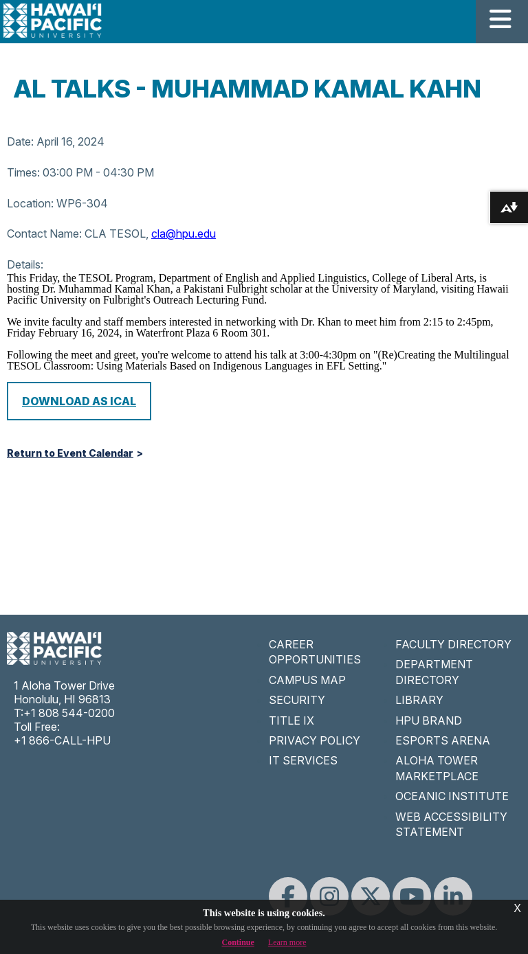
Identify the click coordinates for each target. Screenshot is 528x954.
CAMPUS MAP (307, 680)
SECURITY (297, 700)
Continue (238, 942)
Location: (30, 203)
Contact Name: (44, 233)
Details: (25, 264)
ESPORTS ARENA (442, 740)
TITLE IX (291, 720)
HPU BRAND (428, 720)
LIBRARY (419, 700)
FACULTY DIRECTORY (453, 644)
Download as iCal (79, 401)
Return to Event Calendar (70, 453)
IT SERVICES (303, 760)
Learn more (287, 942)
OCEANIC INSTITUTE (452, 796)
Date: (20, 141)
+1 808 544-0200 (69, 713)
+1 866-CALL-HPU (62, 740)
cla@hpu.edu (183, 233)
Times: (23, 172)
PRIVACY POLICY (314, 740)
